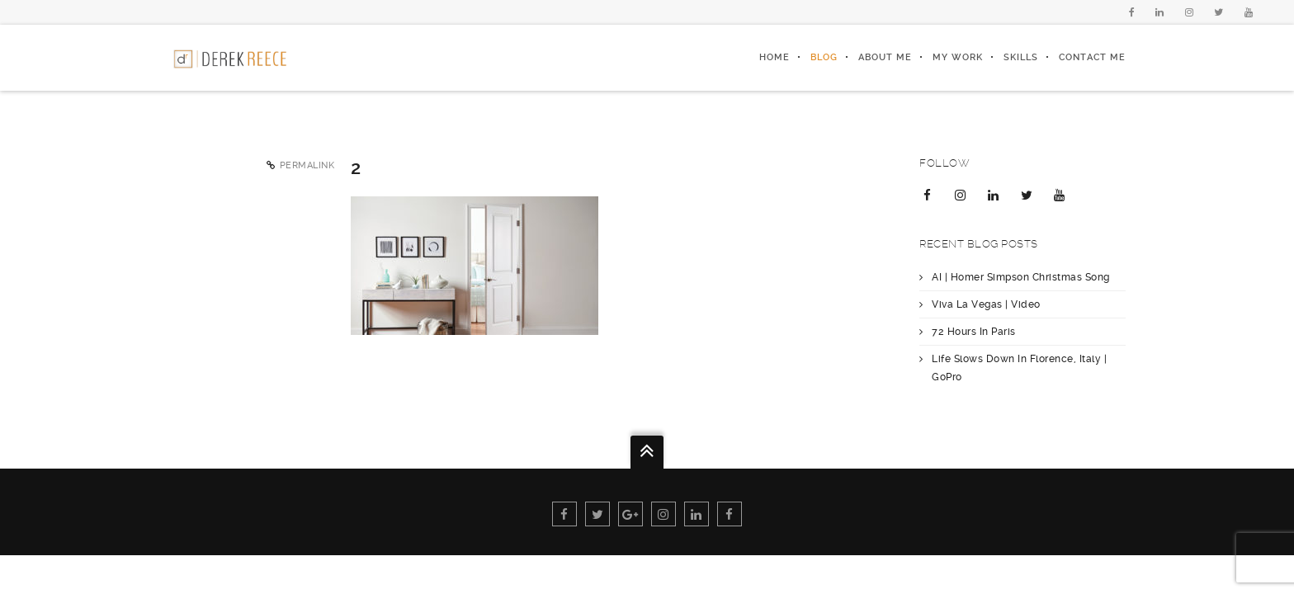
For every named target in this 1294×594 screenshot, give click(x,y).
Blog (824, 57)
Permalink (307, 165)
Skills (1021, 57)
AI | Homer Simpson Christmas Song (1021, 277)
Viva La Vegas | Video (986, 304)
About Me (885, 57)
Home (774, 57)
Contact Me (1092, 57)
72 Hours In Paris (974, 331)
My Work (958, 57)
